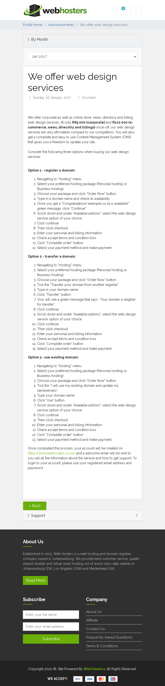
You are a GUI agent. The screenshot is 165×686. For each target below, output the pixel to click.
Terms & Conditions (102, 646)
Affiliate (92, 620)
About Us (93, 612)
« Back (35, 506)
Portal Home (33, 25)
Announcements (61, 25)
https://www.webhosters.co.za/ (51, 453)
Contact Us (95, 629)
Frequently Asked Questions (109, 637)
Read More (35, 580)
